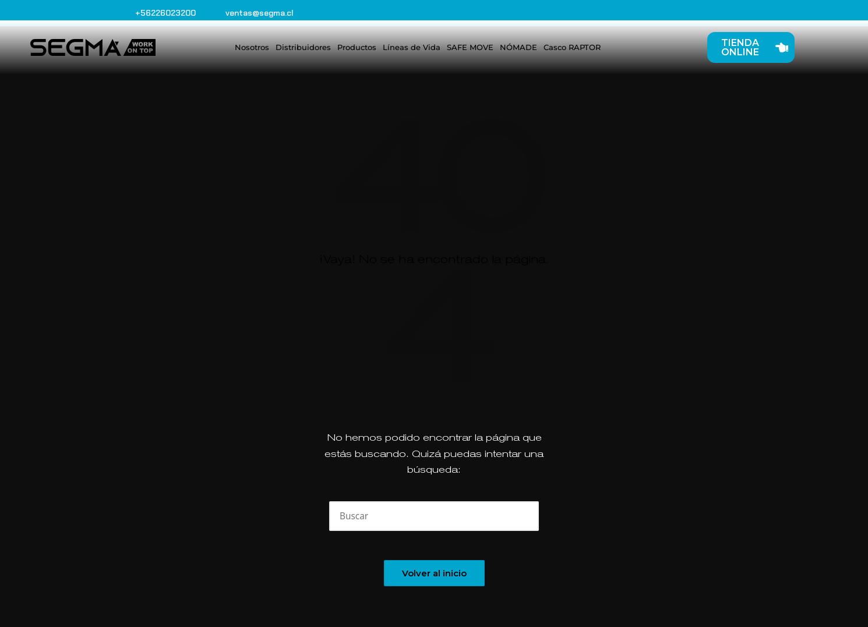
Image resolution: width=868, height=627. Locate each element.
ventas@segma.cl (259, 13)
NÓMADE (518, 47)
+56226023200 (165, 13)
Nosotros (252, 47)
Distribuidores (303, 47)
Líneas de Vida (411, 47)
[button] (523, 516)
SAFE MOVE (470, 47)
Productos (356, 47)
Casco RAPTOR (572, 47)
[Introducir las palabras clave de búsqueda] (434, 516)
